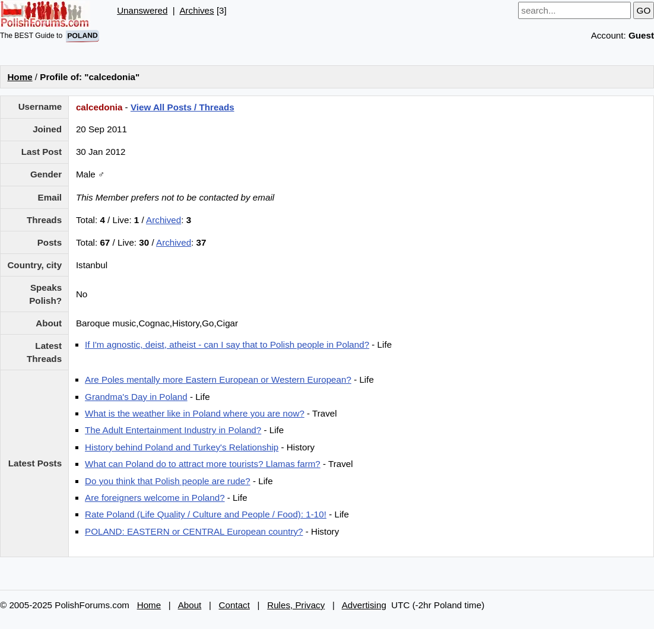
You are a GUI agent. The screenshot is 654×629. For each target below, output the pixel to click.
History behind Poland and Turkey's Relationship (181, 447)
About (190, 605)
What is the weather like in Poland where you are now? (194, 413)
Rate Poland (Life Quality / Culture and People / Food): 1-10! (205, 514)
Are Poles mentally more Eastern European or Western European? (218, 379)
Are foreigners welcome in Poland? (155, 498)
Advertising (364, 605)
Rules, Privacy (296, 605)
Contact (234, 605)
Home (19, 77)
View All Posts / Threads (182, 107)
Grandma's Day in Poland (136, 397)
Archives (196, 10)
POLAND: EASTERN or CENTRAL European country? (194, 531)
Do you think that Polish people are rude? (167, 481)
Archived (163, 220)
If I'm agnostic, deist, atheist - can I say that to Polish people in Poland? (227, 344)
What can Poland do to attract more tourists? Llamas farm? (202, 464)
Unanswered (142, 10)
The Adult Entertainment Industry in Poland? (173, 430)
